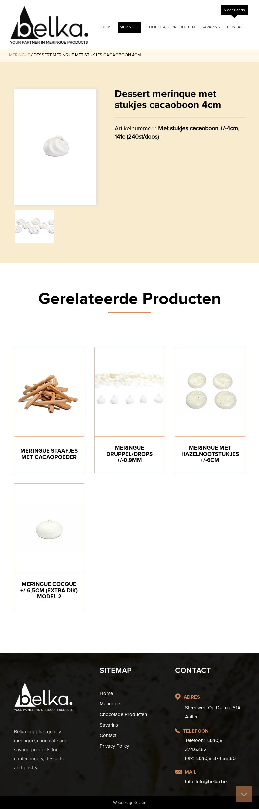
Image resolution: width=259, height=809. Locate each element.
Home (107, 27)
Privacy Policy (114, 746)
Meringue (130, 27)
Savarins (211, 27)
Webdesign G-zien (129, 802)
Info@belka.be (211, 781)
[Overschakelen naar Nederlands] (234, 10)
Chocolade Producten (170, 27)
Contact (236, 27)
